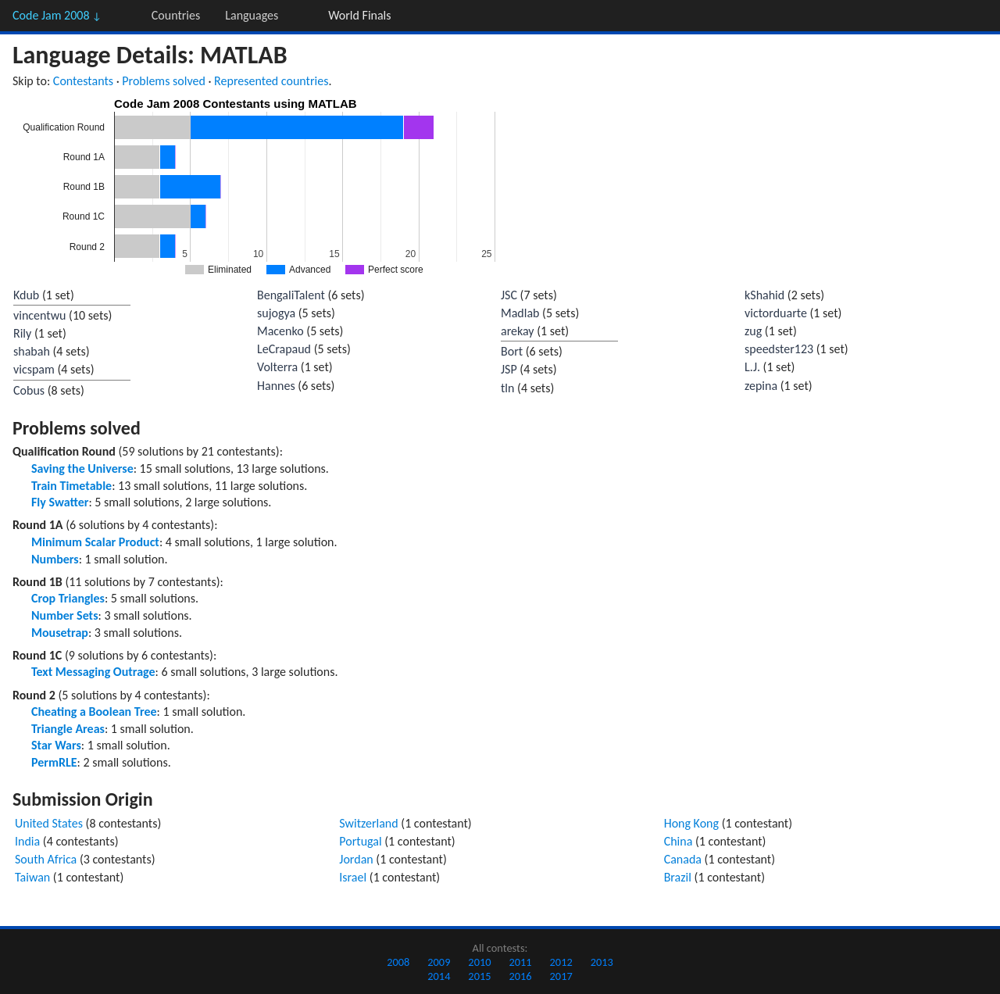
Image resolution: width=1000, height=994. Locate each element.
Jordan (356, 859)
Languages (251, 15)
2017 (561, 976)
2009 (438, 962)
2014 (438, 976)
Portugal (360, 841)
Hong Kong (691, 823)
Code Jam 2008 (57, 15)
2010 (479, 962)
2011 (520, 962)
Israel (352, 877)
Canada (683, 859)
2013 (602, 962)
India (27, 841)
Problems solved (163, 80)
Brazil (677, 877)
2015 (479, 976)
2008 (398, 962)
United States (49, 823)
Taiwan (32, 877)
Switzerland (368, 823)
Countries (176, 15)
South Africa (46, 859)
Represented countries (271, 80)
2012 (561, 962)
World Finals (359, 15)
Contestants (83, 80)
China (678, 841)
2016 (520, 976)
